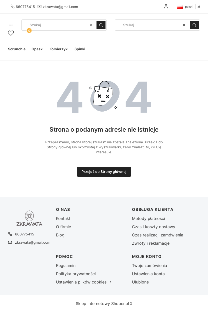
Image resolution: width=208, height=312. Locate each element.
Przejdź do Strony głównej (104, 171)
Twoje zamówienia (149, 265)
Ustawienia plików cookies (82, 281)
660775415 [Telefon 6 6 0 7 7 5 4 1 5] (25, 7)
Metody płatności (148, 218)
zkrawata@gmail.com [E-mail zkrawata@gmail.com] (60, 7)
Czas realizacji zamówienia (157, 234)
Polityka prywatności (76, 273)
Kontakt (63, 218)
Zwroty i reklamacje (151, 243)
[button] (101, 25)
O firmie (63, 226)
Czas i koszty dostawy (153, 226)
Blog (60, 234)
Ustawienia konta (148, 273)
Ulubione (140, 281)
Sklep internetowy (102, 303)
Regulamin (66, 265)
